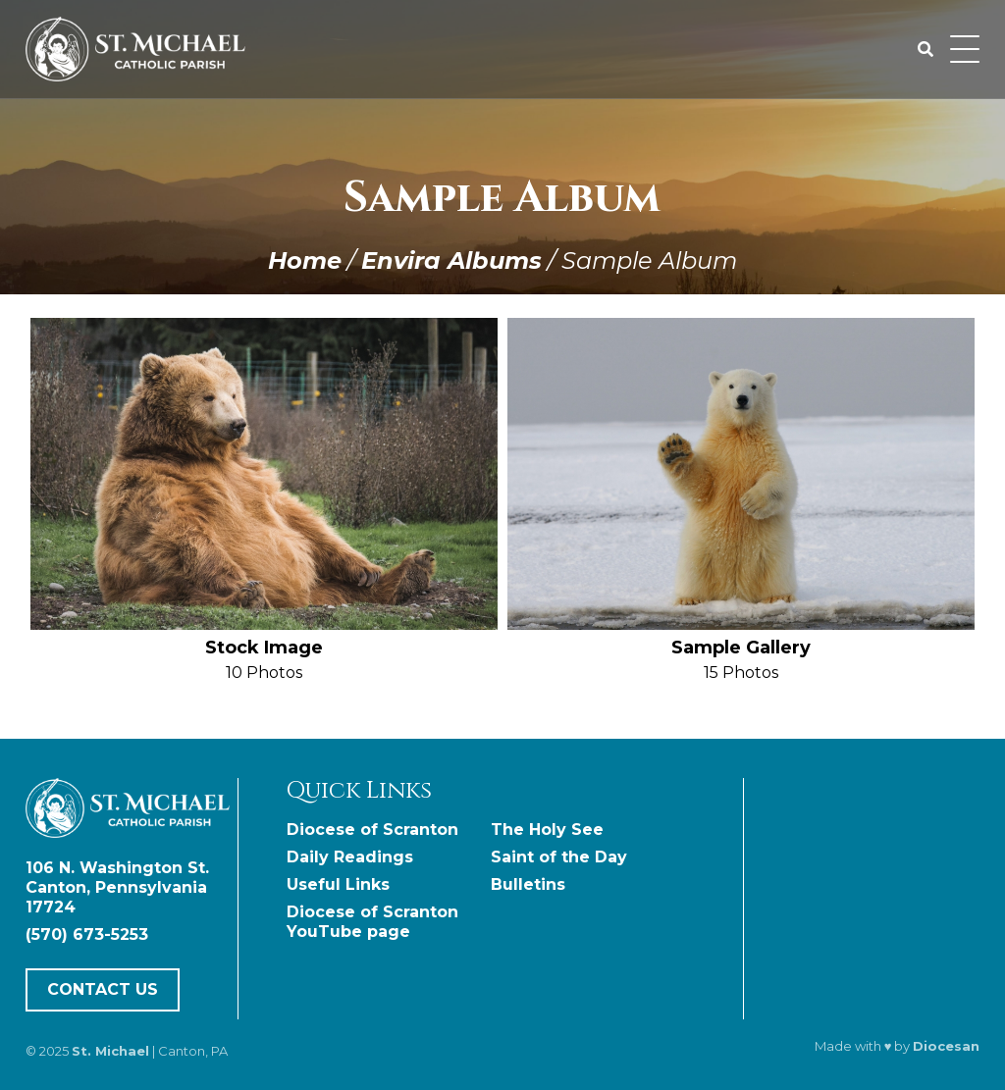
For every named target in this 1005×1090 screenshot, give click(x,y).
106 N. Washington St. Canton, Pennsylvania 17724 (117, 887)
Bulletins (528, 884)
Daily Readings (350, 857)
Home (305, 260)
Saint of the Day (559, 857)
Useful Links (338, 884)
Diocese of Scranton (372, 829)
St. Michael (110, 1051)
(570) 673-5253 (87, 934)
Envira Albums (451, 260)
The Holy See (547, 829)
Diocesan (946, 1046)
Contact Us (102, 989)
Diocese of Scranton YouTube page (372, 922)
